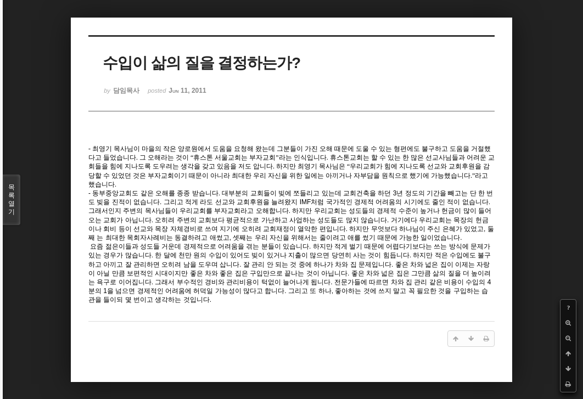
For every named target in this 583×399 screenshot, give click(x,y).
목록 (11, 199)
